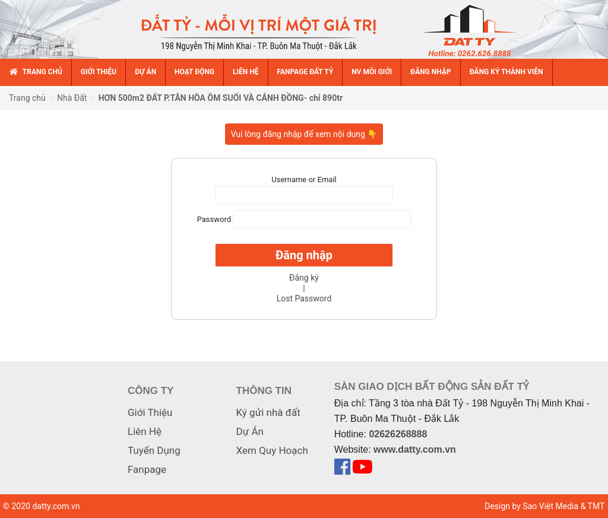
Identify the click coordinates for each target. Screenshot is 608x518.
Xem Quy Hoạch (272, 450)
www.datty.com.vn (414, 449)
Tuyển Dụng (154, 450)
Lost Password (304, 298)
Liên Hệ (145, 431)
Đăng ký (304, 277)
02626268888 (398, 434)
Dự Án (250, 431)
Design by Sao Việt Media (531, 506)
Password (214, 218)
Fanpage (147, 469)
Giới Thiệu (150, 412)
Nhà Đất (72, 98)
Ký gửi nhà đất (268, 412)
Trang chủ (27, 98)
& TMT (593, 506)
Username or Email (303, 179)
